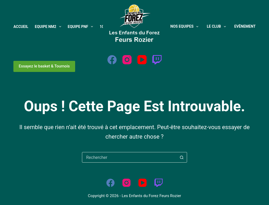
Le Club (217, 26)
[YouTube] (142, 59)
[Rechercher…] (129, 157)
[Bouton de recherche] (181, 157)
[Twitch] (157, 59)
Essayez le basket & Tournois (44, 66)
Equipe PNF (81, 26)
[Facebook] (112, 59)
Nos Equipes (185, 26)
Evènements (246, 26)
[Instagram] (127, 59)
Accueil (20, 27)
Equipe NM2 (49, 26)
